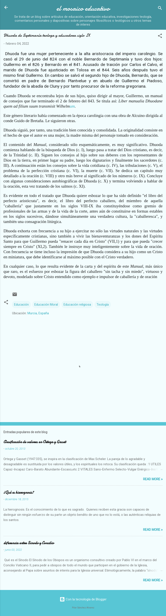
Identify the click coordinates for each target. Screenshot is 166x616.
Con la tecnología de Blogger (83, 599)
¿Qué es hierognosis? (18, 492)
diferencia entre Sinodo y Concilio (28, 543)
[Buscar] (160, 8)
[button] (160, 36)
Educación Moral (46, 304)
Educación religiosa (77, 304)
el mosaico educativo (83, 8)
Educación (21, 304)
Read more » (153, 479)
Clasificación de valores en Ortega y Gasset (34, 442)
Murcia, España (38, 313)
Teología (103, 304)
